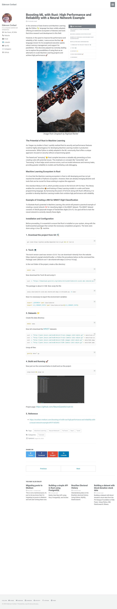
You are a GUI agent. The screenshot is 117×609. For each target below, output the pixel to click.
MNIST (50, 398)
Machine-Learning (40, 508)
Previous (43, 544)
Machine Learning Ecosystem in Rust (81, 36)
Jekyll (27, 604)
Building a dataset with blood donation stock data (104, 564)
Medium (22, 600)
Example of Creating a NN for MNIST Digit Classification (80, 41)
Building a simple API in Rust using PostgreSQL (58, 564)
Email (5, 41)
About (40, 4)
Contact (50, 4)
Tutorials (41, 512)
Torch (78, 508)
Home (12, 600)
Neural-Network (54, 508)
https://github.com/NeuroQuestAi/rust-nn (56, 482)
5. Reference (75, 67)
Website (6, 38)
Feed (60, 600)
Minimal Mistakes (35, 604)
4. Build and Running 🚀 (78, 63)
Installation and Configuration (81, 46)
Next (78, 544)
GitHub (5, 55)
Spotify (5, 48)
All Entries (29, 4)
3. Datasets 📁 (75, 59)
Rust (72, 508)
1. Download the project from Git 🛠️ (82, 51)
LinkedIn (6, 45)
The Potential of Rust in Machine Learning (82, 31)
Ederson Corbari (9, 4)
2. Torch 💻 (74, 55)
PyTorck (65, 508)
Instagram (6, 51)
